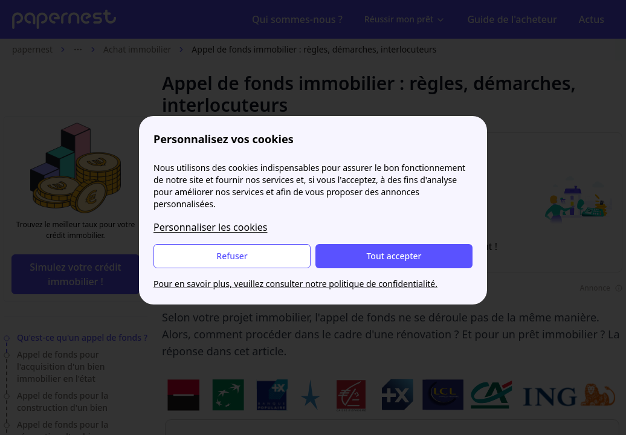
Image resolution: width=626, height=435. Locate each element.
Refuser (231, 256)
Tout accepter (393, 256)
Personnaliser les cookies (210, 227)
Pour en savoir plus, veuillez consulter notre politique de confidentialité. (295, 283)
